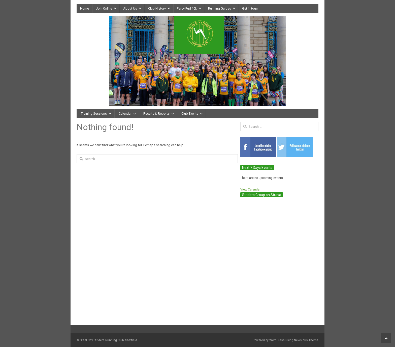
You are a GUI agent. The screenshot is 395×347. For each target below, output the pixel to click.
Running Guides (219, 8)
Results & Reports (156, 113)
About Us (130, 8)
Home (84, 8)
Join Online (104, 8)
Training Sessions (94, 113)
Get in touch (250, 8)
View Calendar (250, 189)
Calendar (125, 113)
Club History (157, 8)
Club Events (189, 113)
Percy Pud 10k (187, 8)
